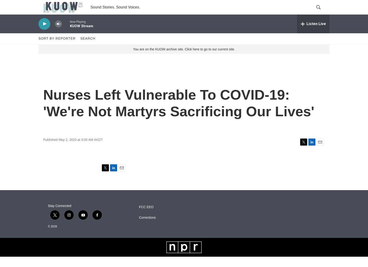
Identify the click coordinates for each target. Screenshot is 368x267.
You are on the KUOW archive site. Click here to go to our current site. (184, 59)
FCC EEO (146, 217)
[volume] (58, 34)
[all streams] (313, 34)
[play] (44, 34)
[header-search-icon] (322, 12)
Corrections (147, 228)
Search (87, 49)
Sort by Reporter (57, 49)
